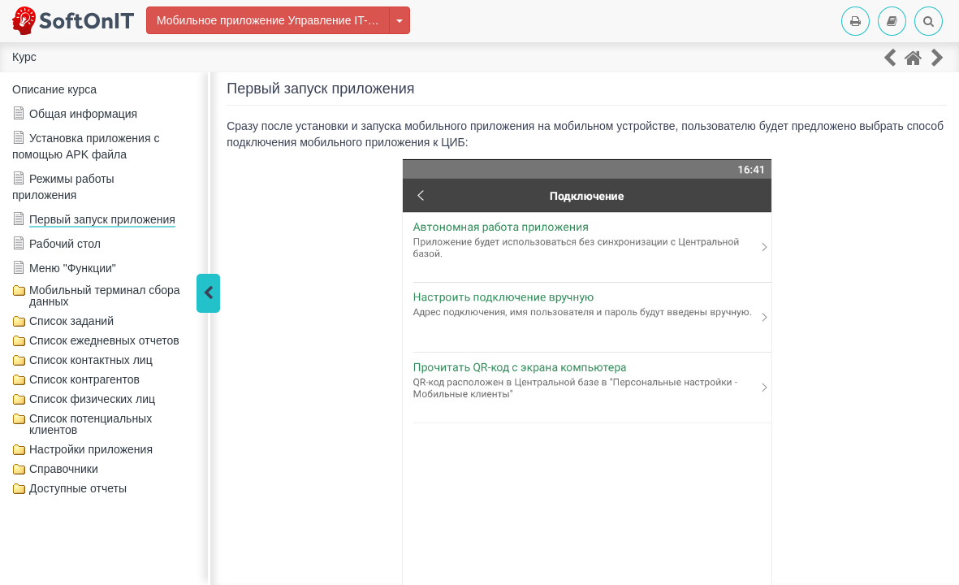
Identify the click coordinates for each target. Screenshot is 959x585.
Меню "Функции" (72, 268)
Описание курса (54, 89)
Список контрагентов (84, 379)
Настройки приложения (91, 449)
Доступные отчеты (78, 488)
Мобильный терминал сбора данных (104, 296)
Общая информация (83, 113)
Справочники (63, 468)
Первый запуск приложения (102, 219)
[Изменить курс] (399, 20)
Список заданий (71, 320)
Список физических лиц (92, 398)
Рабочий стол (65, 243)
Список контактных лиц (91, 359)
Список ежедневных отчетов (104, 340)
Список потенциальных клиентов (90, 424)
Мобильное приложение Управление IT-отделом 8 (273, 20)
